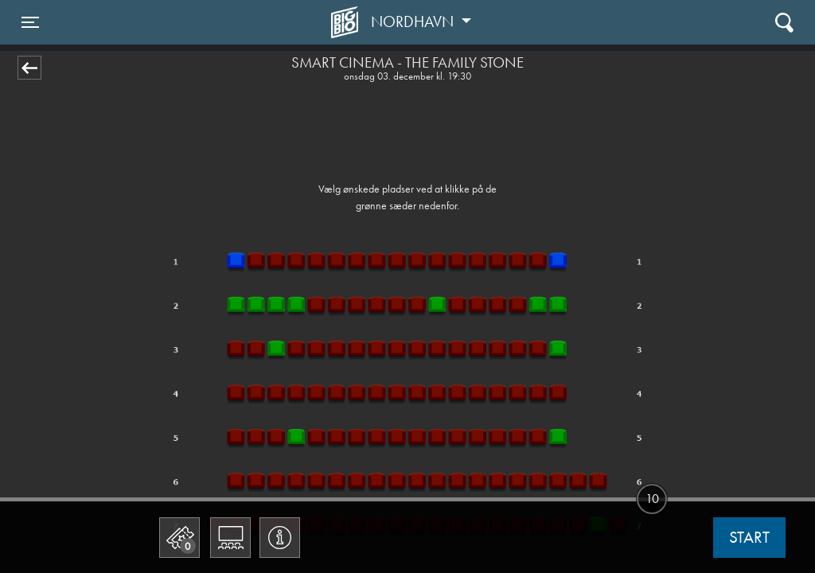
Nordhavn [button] (414, 21)
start (749, 537)
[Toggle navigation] (30, 22)
